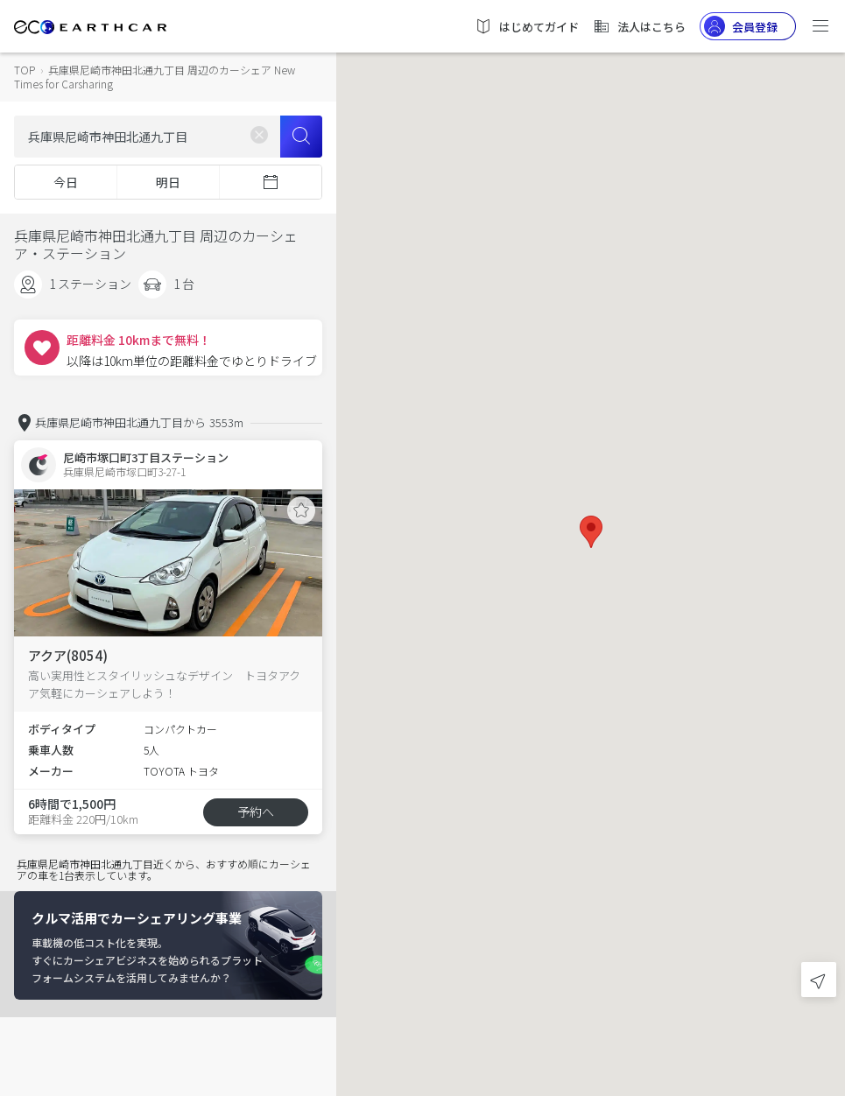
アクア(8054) (68, 655)
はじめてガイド (527, 26)
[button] (591, 532)
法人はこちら (639, 26)
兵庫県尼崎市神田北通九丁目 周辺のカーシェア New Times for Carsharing (154, 76)
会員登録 (741, 26)
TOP (24, 69)
